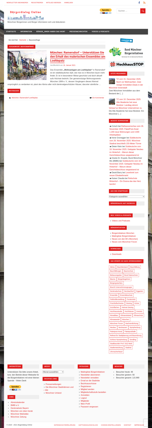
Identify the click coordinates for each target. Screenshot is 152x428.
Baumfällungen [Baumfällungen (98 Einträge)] (115, 271)
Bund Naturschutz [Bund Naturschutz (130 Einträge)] (131, 275)
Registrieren (37, 3)
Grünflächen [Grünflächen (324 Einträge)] (114, 307)
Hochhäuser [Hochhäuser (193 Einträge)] (129, 311)
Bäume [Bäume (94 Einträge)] (112, 279)
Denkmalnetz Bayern (20, 408)
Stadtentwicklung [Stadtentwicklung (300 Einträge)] (116, 348)
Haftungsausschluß (88, 425)
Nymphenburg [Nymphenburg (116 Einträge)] (135, 327)
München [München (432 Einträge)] (125, 319)
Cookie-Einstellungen (111, 425)
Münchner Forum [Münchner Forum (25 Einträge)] (116, 323)
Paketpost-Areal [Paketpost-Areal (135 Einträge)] (116, 331)
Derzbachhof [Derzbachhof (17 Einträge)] (129, 291)
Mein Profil (85, 404)
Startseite (11, 31)
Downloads (116, 254)
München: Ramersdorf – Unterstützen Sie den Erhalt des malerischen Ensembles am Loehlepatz (77, 56)
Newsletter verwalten (90, 378)
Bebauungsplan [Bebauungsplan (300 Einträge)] (116, 275)
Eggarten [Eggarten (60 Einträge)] (139, 291)
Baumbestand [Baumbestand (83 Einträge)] (122, 267)
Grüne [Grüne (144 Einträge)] (136, 303)
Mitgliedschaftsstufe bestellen (93, 392)
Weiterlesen (14, 91)
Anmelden (68, 3)
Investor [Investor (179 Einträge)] (139, 311)
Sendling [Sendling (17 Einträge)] (133, 340)
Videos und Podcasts (121, 221)
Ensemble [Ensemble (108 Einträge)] (114, 295)
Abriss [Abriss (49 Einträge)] (112, 267)
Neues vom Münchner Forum (124, 242)
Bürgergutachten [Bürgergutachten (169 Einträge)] (116, 283)
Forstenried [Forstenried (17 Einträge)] (131, 299)
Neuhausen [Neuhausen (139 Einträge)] (122, 327)
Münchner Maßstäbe (20, 414)
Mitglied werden (53, 3)
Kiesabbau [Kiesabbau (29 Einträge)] (114, 315)
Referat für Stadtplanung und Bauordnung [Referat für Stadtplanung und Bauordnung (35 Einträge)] (125, 335)
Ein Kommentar (98, 98)
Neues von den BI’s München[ (125, 239)
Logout (84, 398)
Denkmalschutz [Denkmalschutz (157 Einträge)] (116, 291)
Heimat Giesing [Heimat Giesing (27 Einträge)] (127, 307)
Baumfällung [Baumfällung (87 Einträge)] (135, 267)
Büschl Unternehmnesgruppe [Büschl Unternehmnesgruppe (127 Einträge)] (121, 287)
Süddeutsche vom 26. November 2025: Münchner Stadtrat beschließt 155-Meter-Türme (125, 141)
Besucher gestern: (124, 375)
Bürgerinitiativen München (123, 233)
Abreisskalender (18, 402)
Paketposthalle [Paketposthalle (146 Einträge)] (130, 331)
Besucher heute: (123, 372)
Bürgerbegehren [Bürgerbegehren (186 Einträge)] (124, 279)
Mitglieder (85, 401)
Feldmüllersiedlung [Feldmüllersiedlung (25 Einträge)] (117, 299)
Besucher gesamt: (124, 378)
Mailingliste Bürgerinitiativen (124, 236)
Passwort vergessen (89, 407)
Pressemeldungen (53, 384)
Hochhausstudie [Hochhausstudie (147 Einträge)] (116, 311)
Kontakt (127, 425)
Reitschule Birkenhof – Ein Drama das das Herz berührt (125, 181)
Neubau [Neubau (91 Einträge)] (113, 327)
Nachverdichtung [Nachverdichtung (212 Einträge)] (131, 323)
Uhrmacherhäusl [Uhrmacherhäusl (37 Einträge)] (116, 352)
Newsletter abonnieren (17, 3)
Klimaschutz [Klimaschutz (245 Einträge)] (138, 315)
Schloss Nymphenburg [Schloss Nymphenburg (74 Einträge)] (118, 340)
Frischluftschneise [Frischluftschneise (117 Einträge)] (117, 303)
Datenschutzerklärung (64, 425)
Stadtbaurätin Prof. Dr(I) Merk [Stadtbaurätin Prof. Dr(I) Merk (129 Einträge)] (121, 344)
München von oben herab (22, 411)
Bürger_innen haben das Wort (50, 31)
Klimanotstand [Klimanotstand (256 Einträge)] (126, 315)
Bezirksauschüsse (88, 383)
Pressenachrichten (78, 31)
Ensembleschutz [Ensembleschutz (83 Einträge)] (126, 295)
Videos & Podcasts (100, 31)
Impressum (139, 425)
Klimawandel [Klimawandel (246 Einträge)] (115, 319)
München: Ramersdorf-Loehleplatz (25, 98)
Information (26, 31)
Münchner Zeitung (18, 417)
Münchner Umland (53, 393)
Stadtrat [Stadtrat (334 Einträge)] (128, 348)
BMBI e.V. (15, 405)
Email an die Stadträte (90, 381)
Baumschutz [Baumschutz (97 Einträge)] (128, 271)
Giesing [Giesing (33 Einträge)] (129, 303)
